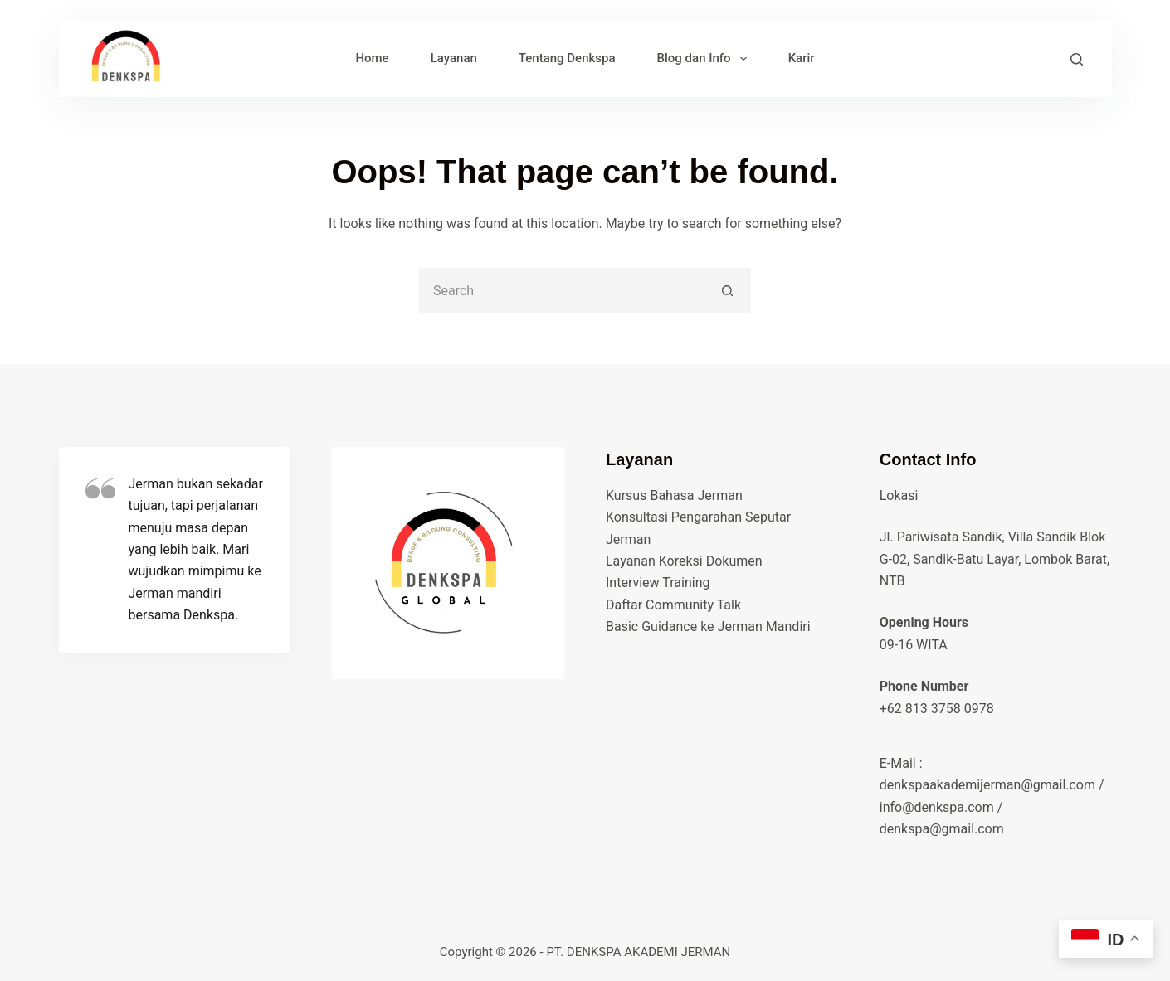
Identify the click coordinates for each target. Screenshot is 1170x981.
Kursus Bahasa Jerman (674, 495)
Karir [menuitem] (801, 58)
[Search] (1076, 59)
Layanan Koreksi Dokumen (684, 561)
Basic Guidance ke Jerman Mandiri (708, 626)
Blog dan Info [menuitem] (705, 59)
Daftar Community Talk (673, 605)
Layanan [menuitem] (454, 58)
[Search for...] (562, 290)
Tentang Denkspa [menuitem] (567, 58)
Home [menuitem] (371, 58)
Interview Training (657, 582)
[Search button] (728, 290)
